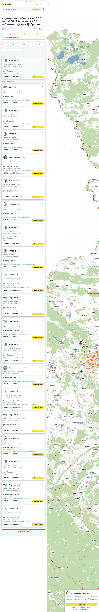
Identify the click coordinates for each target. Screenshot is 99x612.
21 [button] (89, 363)
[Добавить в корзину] (38, 77)
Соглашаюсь (82, 604)
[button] (51, 372)
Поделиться (17, 29)
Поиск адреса (2, 37)
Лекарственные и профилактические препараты (22, 13)
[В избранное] (43, 60)
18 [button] (87, 360)
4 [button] (80, 361)
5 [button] (80, 379)
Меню (3, 4)
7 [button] (95, 362)
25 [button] (90, 360)
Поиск (3, 9)
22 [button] (94, 356)
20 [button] (93, 353)
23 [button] (92, 357)
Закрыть (97, 591)
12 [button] (92, 359)
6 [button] (77, 358)
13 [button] (96, 352)
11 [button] (87, 357)
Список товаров (40, 4)
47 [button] (95, 358)
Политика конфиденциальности (81, 609)
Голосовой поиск (43, 9)
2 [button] (92, 369)
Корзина (44, 4)
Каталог (6, 13)
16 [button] (92, 364)
